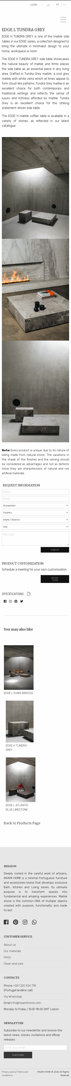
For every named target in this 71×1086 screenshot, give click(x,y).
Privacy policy (9, 1072)
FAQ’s (7, 957)
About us (10, 944)
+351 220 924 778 (24, 985)
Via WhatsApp (13, 996)
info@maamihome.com (26, 1003)
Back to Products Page (22, 823)
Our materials (12, 951)
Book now (54, 579)
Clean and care (13, 963)
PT (57, 4)
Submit (55, 549)
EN (64, 4)
